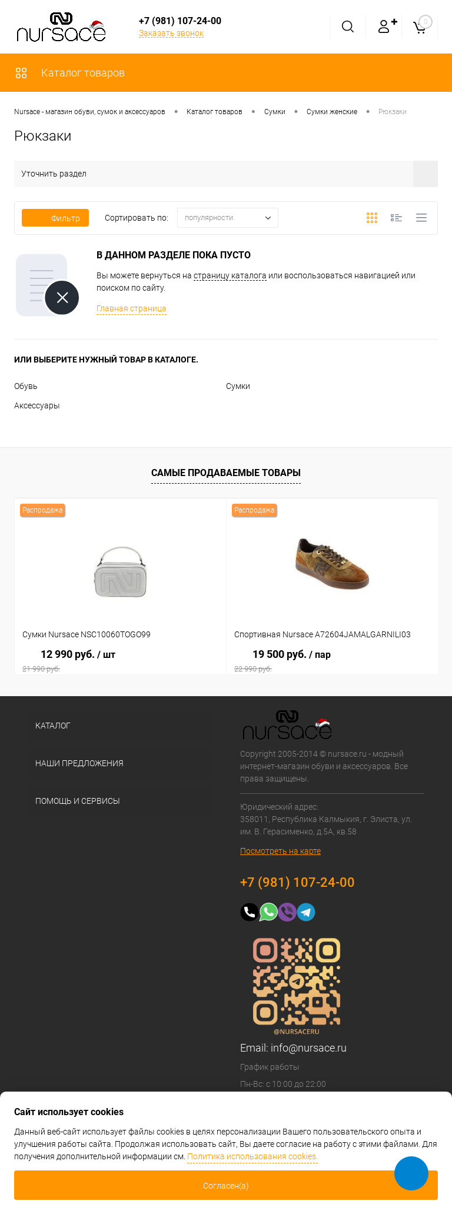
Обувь (26, 386)
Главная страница (132, 308)
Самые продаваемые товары (226, 472)
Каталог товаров (69, 72)
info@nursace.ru (309, 1048)
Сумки (238, 386)
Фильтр (55, 218)
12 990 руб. (120, 661)
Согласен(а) (226, 1185)
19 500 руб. (332, 661)
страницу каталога (230, 275)
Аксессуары (37, 405)
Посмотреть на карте (280, 851)
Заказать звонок (171, 33)
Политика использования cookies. (252, 1156)
